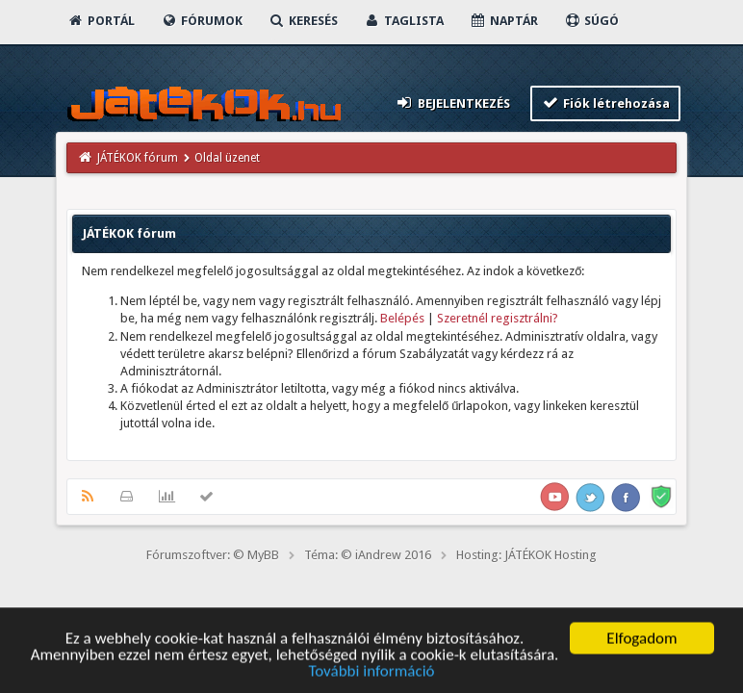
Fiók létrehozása (606, 102)
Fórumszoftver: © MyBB (212, 555)
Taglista (404, 20)
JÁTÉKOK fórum (137, 158)
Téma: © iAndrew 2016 (367, 555)
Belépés (402, 318)
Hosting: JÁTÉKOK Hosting (526, 555)
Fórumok (202, 20)
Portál (101, 20)
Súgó (591, 20)
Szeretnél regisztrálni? (497, 318)
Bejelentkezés (452, 102)
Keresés (303, 20)
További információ (371, 674)
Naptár (504, 20)
